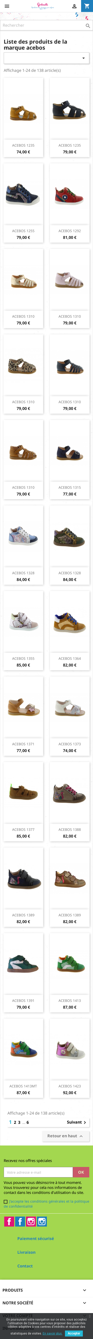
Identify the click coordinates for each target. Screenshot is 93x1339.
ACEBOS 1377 (23, 829)
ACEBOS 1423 (70, 1086)
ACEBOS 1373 (70, 744)
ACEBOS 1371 (23, 744)
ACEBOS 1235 (23, 145)
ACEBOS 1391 (23, 1000)
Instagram (31, 1222)
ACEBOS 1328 (23, 573)
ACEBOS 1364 (70, 658)
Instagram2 (42, 1222)
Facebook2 (20, 1222)
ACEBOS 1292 (70, 230)
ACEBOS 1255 (23, 230)
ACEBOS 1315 (70, 487)
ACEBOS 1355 (23, 658)
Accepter (74, 1333)
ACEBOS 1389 (23, 915)
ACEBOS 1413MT (23, 1086)
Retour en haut (65, 1136)
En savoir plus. (52, 1333)
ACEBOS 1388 (70, 829)
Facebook (9, 1222)
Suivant (77, 1123)
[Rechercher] (46, 25)
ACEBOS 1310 (23, 316)
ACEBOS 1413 (70, 1000)
